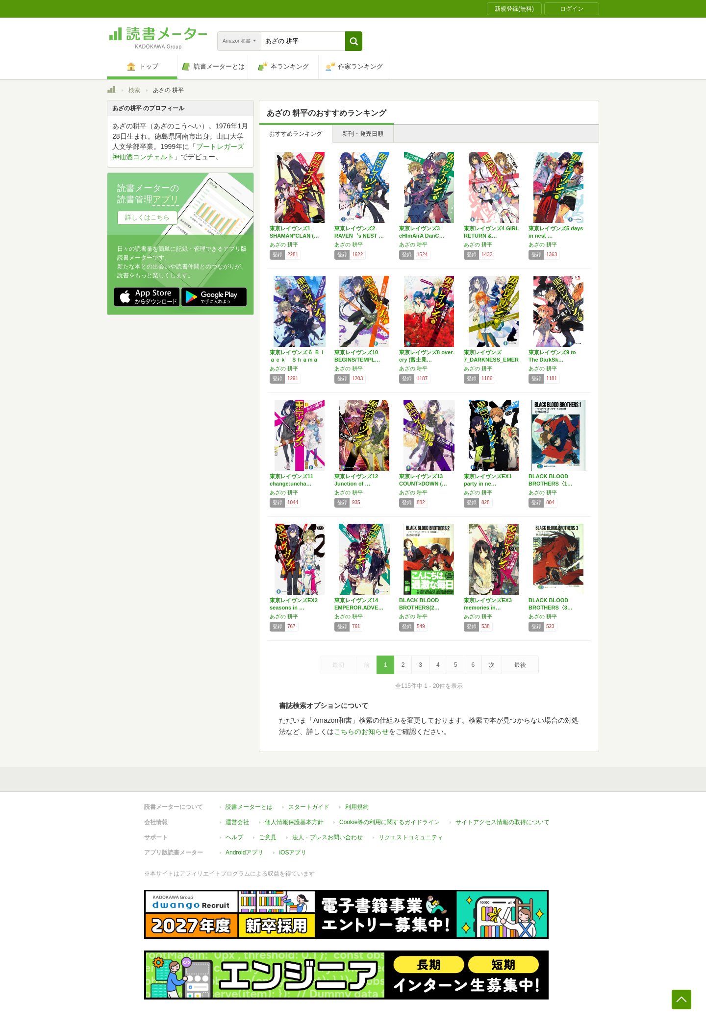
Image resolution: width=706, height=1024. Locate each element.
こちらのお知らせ (361, 731)
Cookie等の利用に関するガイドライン (389, 822)
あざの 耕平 (284, 244)
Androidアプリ (244, 852)
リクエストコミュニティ (410, 837)
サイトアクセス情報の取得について (502, 822)
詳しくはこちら (147, 217)
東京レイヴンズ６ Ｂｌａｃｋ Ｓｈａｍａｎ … (297, 359)
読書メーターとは (249, 807)
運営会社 (237, 822)
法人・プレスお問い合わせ (327, 837)
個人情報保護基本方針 (294, 822)
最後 (520, 664)
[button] (353, 41)
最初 (338, 664)
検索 (134, 90)
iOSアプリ (292, 852)
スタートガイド (308, 807)
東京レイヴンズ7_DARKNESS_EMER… (491, 359)
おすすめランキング (295, 133)
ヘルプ (234, 837)
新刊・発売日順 (362, 133)
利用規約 (357, 807)
